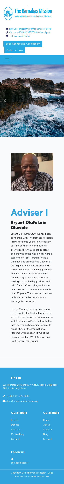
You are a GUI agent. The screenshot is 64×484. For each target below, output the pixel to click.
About (46, 424)
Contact (15, 439)
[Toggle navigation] (7, 60)
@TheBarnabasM (19, 461)
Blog (45, 434)
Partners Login (14, 50)
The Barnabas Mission (35, 472)
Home (46, 420)
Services (15, 429)
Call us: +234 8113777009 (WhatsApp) (29, 32)
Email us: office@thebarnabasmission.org (29, 28)
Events (14, 420)
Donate (15, 424)
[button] (5, 100)
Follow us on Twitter (19, 36)
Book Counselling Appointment (23, 43)
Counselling (17, 434)
